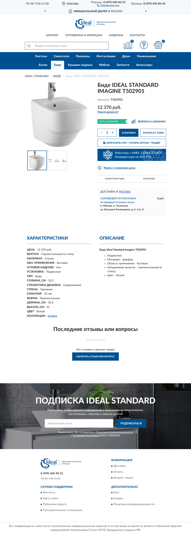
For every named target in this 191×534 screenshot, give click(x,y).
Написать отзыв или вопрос (95, 356)
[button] (108, 5)
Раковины (83, 56)
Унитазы (41, 56)
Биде (57, 64)
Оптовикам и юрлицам (83, 35)
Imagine (52, 316)
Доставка (120, 466)
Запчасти (122, 64)
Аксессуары (144, 64)
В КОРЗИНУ (129, 133)
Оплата (118, 472)
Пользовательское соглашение (62, 510)
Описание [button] (149, 179)
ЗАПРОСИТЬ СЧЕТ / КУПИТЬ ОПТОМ (131, 143)
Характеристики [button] (114, 179)
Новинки (116, 35)
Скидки (118, 498)
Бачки (43, 64)
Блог (117, 492)
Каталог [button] (52, 35)
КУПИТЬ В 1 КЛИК (153, 133)
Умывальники (146, 56)
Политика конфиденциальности (134, 504)
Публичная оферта (55, 504)
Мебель (104, 64)
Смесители (61, 56)
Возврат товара (123, 477)
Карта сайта (50, 498)
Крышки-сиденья (80, 64)
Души (126, 56)
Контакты (137, 35)
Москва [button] (125, 191)
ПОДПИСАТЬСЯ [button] (131, 423)
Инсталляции (106, 56)
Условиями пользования (86, 435)
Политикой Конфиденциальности (114, 432)
